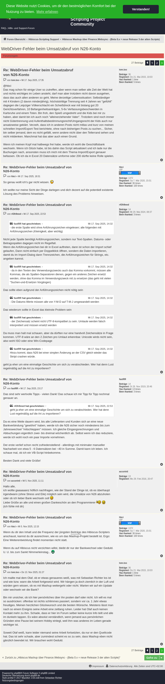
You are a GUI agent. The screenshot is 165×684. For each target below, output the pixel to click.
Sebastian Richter (53, 678)
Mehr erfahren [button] (47, 12)
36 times (136, 183)
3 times (137, 214)
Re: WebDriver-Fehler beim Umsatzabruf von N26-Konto (38, 72)
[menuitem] (118, 666)
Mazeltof (26, 678)
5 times (137, 82)
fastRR (17, 223)
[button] (147, 62)
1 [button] (152, 63)
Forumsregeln (10, 56)
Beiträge (76, 532)
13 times (136, 389)
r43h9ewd (19, 406)
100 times (138, 186)
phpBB (17, 673)
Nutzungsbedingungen (13, 680)
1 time (135, 79)
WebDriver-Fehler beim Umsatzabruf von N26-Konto (51, 48)
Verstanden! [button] (141, 9)
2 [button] (157, 63)
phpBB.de (35, 675)
